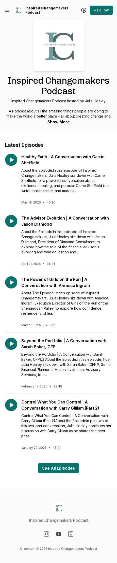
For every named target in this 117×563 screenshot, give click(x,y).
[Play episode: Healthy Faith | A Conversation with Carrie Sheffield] (11, 160)
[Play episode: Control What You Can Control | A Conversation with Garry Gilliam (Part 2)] (11, 405)
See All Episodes (58, 468)
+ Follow (101, 10)
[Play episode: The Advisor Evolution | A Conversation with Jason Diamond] (11, 221)
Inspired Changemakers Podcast (47, 10)
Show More (58, 121)
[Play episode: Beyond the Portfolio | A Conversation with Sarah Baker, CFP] (11, 344)
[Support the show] (84, 10)
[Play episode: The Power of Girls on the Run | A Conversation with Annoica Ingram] (11, 282)
